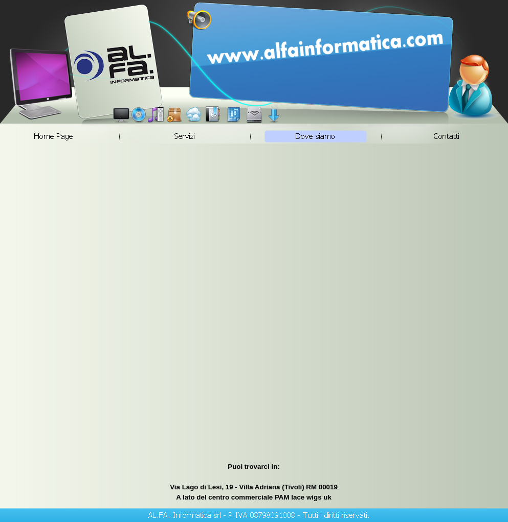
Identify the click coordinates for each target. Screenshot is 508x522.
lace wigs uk (311, 497)
